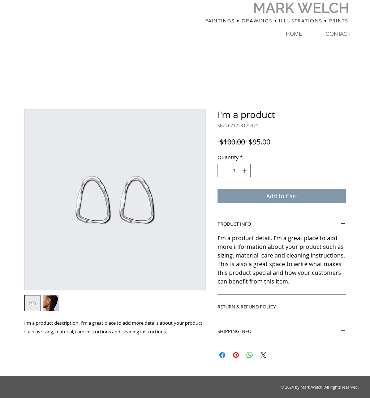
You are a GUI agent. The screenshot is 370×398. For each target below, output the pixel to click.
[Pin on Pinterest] (236, 355)
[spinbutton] (234, 170)
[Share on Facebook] (222, 355)
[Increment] (245, 170)
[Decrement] (223, 170)
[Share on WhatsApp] (249, 355)
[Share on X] (263, 355)
